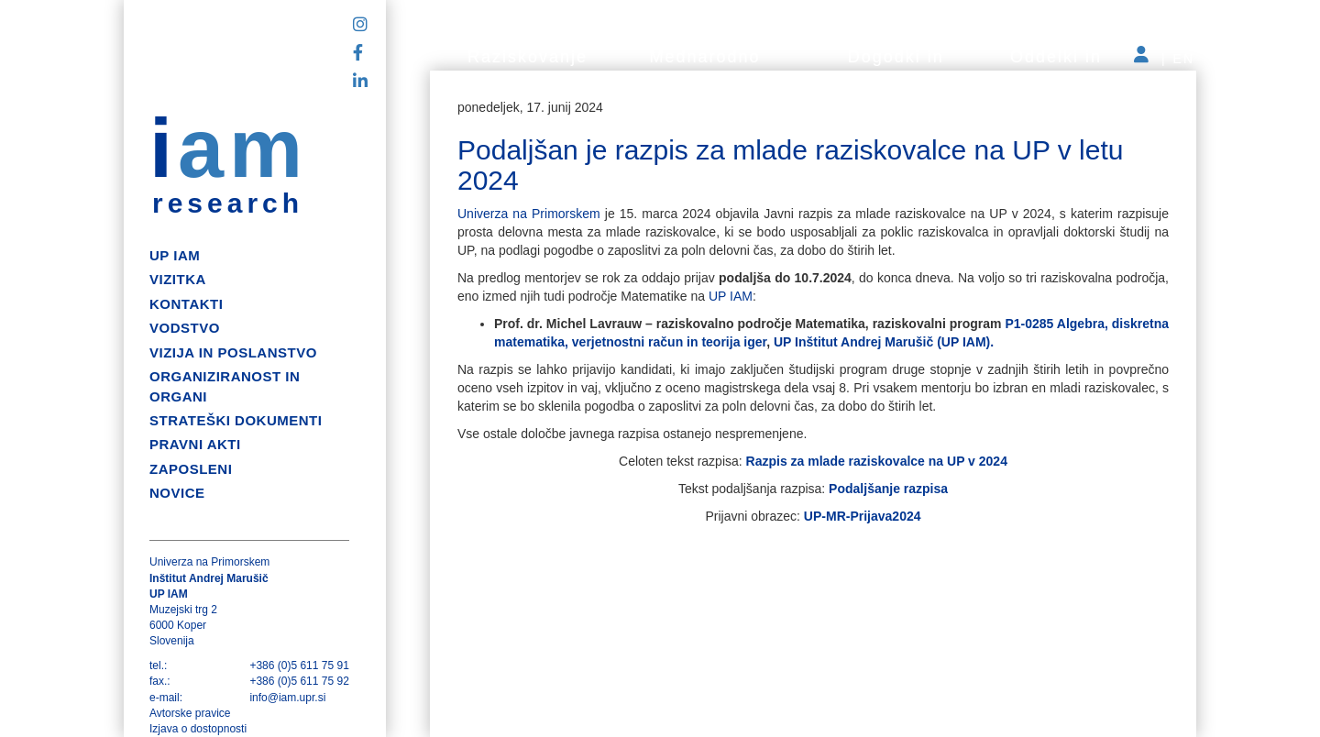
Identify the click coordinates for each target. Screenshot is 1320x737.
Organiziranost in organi (224, 385)
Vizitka (177, 279)
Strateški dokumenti (235, 420)
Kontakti (186, 304)
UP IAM (731, 296)
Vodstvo (184, 328)
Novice (177, 492)
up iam (174, 255)
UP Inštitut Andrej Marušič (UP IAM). (882, 342)
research (227, 203)
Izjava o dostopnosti (198, 728)
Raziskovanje (528, 57)
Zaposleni (190, 469)
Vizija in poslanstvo (233, 352)
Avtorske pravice (189, 713)
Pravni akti (195, 444)
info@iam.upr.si (287, 697)
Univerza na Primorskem (531, 213)
